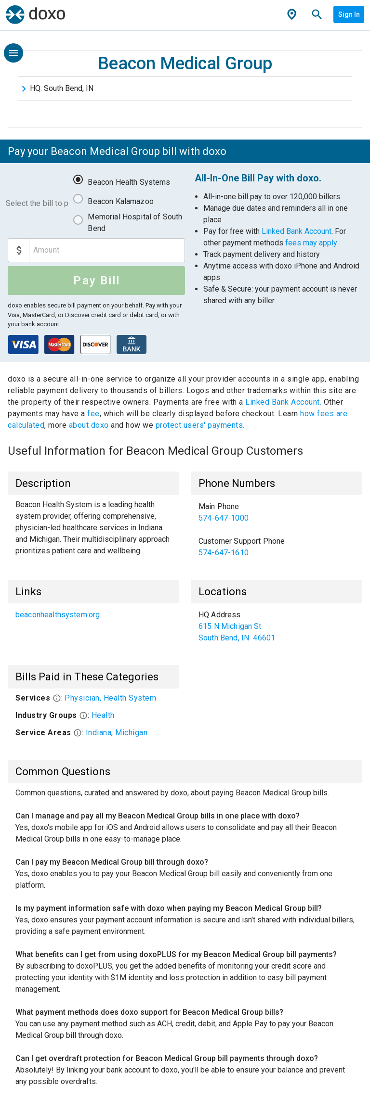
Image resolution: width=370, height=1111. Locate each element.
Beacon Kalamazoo (120, 201)
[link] (276, 512)
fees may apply (311, 242)
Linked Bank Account (296, 231)
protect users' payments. (200, 425)
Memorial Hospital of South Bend (135, 222)
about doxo (88, 425)
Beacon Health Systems (129, 182)
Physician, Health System (110, 697)
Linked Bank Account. (284, 402)
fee (93, 413)
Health (103, 715)
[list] (276, 529)
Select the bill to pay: (37, 203)
